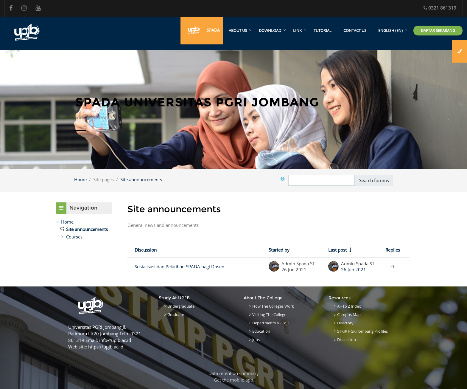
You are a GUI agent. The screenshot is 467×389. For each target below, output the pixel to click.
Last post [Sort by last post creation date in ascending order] (337, 250)
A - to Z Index (349, 306)
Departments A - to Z (270, 323)
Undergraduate (180, 306)
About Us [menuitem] (238, 30)
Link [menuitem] (297, 30)
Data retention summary (233, 373)
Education (261, 331)
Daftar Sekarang (438, 30)
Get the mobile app (233, 380)
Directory (345, 323)
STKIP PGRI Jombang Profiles (362, 331)
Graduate (175, 314)
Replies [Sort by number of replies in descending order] (392, 250)
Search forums (374, 180)
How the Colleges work (273, 306)
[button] (284, 180)
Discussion (346, 339)
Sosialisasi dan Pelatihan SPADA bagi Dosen (179, 267)
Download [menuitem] (270, 30)
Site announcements (141, 179)
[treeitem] (84, 221)
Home (80, 179)
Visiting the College (269, 314)
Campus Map (349, 314)
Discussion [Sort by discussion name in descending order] (146, 250)
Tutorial (322, 30)
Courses (74, 237)
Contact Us (354, 30)
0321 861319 (440, 8)
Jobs (256, 339)
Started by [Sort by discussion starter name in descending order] (279, 250)
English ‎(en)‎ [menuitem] (390, 30)
